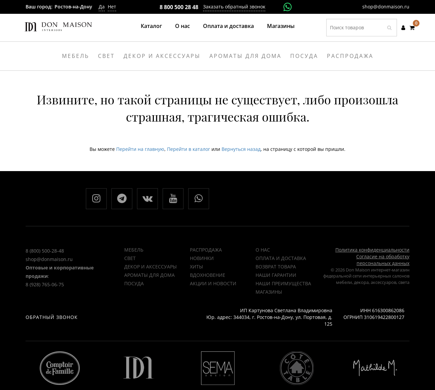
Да (102, 6)
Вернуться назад (241, 149)
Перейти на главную (140, 149)
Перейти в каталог (188, 149)
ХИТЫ (196, 266)
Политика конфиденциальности (372, 250)
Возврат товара (276, 266)
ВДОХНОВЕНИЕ (207, 275)
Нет (112, 6)
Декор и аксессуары (150, 266)
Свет (130, 258)
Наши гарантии (276, 275)
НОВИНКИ (202, 258)
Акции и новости (213, 283)
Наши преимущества (283, 283)
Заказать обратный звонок (234, 6)
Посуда (134, 283)
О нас (182, 26)
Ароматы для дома (149, 275)
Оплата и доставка (228, 26)
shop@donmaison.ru (385, 6)
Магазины (281, 26)
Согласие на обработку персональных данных (382, 259)
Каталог (151, 26)
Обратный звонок (52, 317)
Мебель (133, 250)
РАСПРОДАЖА (206, 250)
